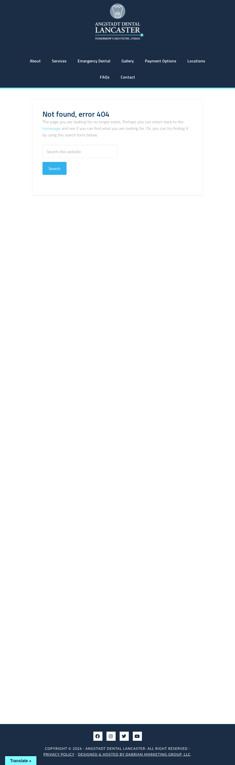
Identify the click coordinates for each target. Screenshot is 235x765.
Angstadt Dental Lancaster (117, 21)
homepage (51, 128)
